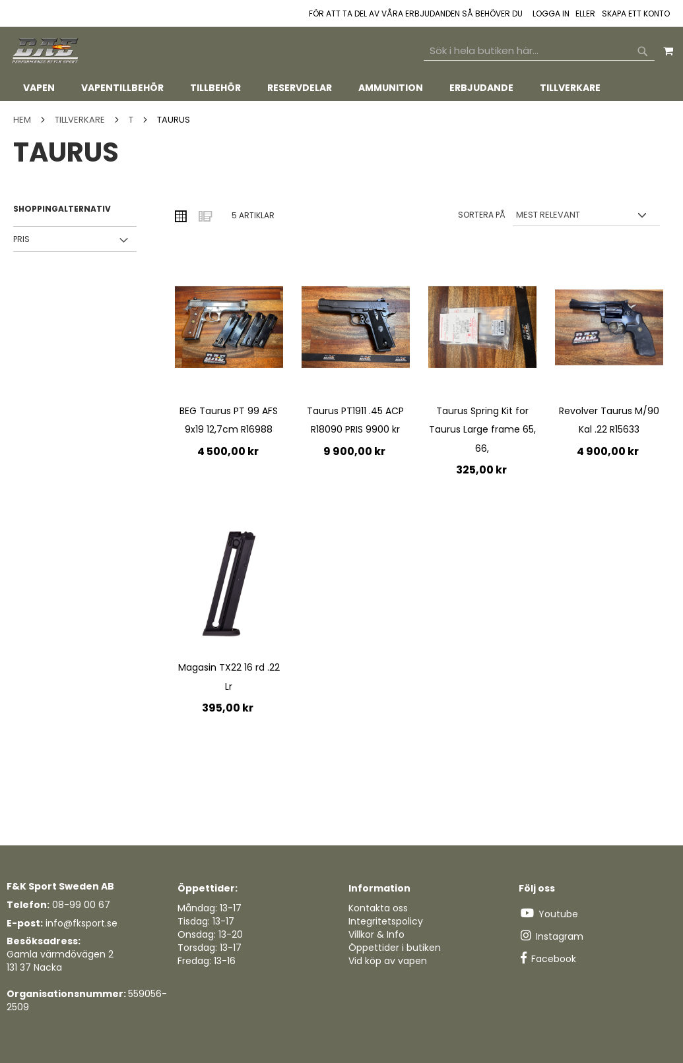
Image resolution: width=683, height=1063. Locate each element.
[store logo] (46, 51)
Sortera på (481, 214)
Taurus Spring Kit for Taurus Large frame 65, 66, (482, 429)
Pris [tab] (21, 239)
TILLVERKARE (81, 119)
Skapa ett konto (636, 14)
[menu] (341, 88)
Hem (23, 119)
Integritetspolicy (385, 921)
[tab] (341, 88)
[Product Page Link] (229, 328)
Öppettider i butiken (394, 947)
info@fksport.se (81, 923)
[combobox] (539, 51)
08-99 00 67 (81, 904)
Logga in (551, 14)
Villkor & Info (376, 934)
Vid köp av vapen (387, 960)
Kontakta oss (378, 908)
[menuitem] (39, 88)
